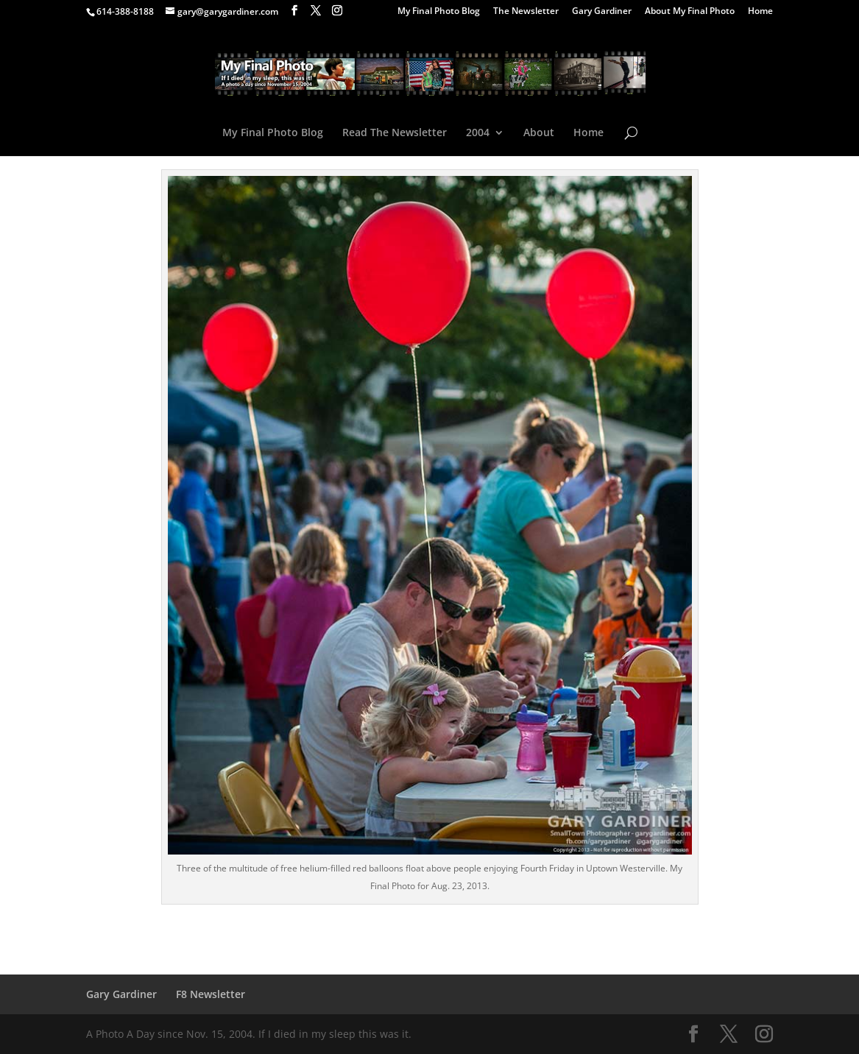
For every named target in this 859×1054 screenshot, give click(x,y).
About (538, 133)
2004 (477, 133)
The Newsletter (526, 12)
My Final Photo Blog (438, 12)
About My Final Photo (690, 12)
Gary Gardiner (602, 12)
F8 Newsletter (210, 994)
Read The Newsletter (394, 133)
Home (760, 12)
